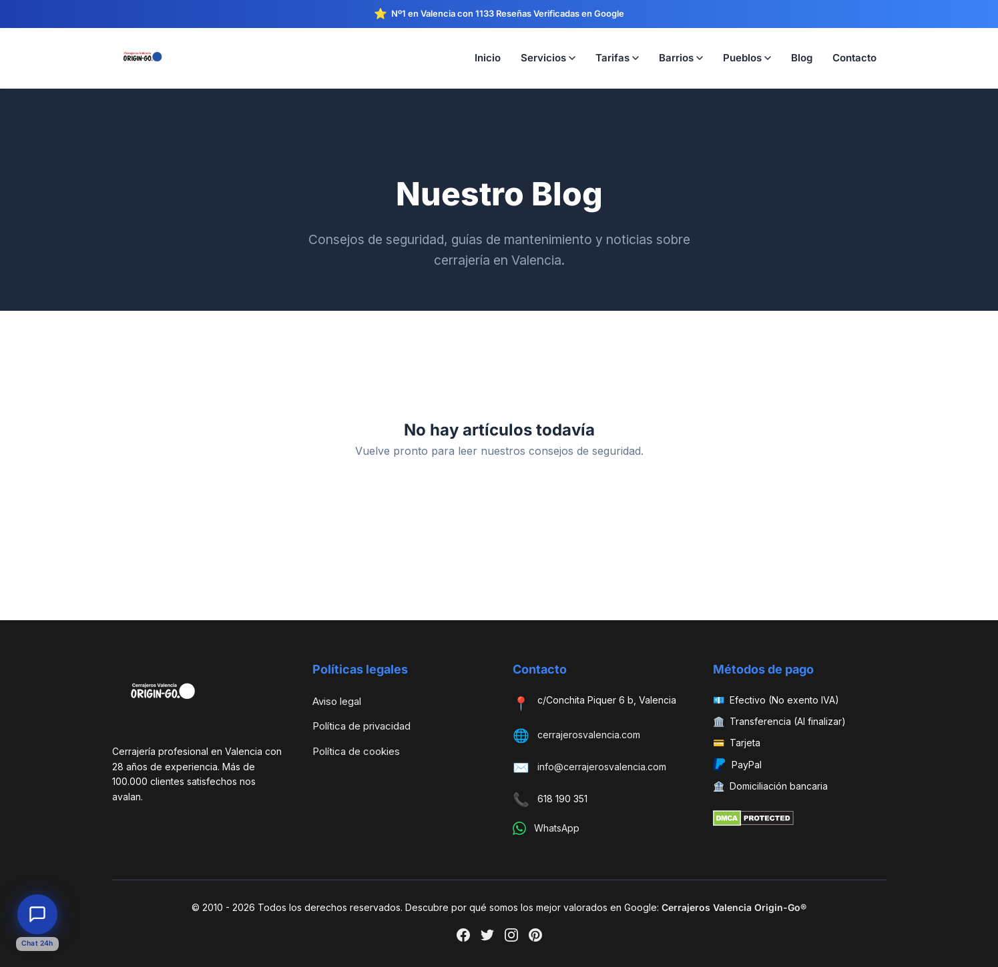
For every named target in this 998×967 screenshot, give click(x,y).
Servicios (548, 57)
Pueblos (747, 57)
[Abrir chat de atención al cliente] (37, 914)
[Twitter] (487, 937)
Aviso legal (336, 701)
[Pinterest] (535, 937)
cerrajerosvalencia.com (588, 734)
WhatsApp (556, 828)
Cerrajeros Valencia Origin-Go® (734, 907)
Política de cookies (356, 751)
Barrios (681, 57)
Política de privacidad (361, 726)
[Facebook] (463, 937)
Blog (801, 57)
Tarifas (617, 57)
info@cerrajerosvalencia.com (601, 766)
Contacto (854, 57)
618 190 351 (562, 798)
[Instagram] (511, 937)
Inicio (488, 57)
